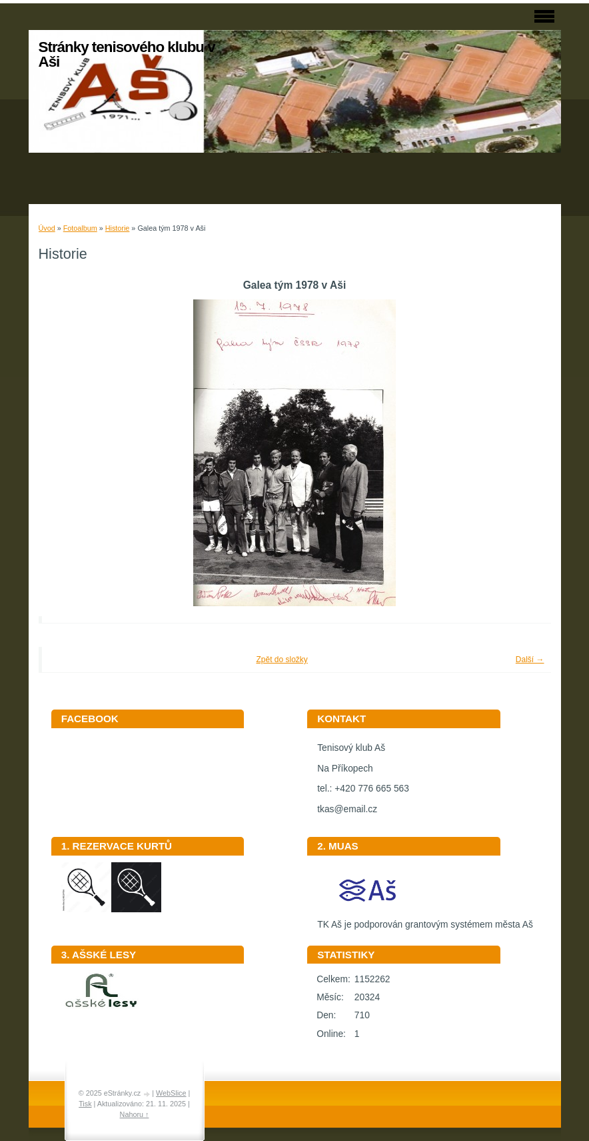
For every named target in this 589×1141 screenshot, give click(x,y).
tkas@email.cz (347, 809)
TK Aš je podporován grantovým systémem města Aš (425, 920)
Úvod (47, 228)
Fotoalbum (80, 228)
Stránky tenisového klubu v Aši (127, 54)
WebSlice (171, 1093)
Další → (530, 659)
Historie (117, 228)
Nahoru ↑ (134, 1114)
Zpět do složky (281, 659)
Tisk (85, 1104)
